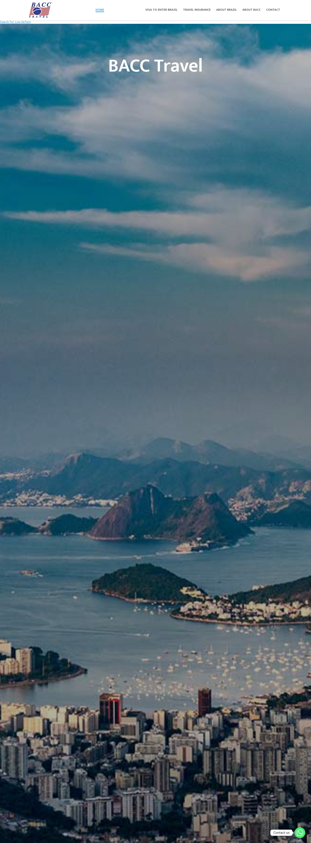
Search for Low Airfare (15, 22)
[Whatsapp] (300, 832)
